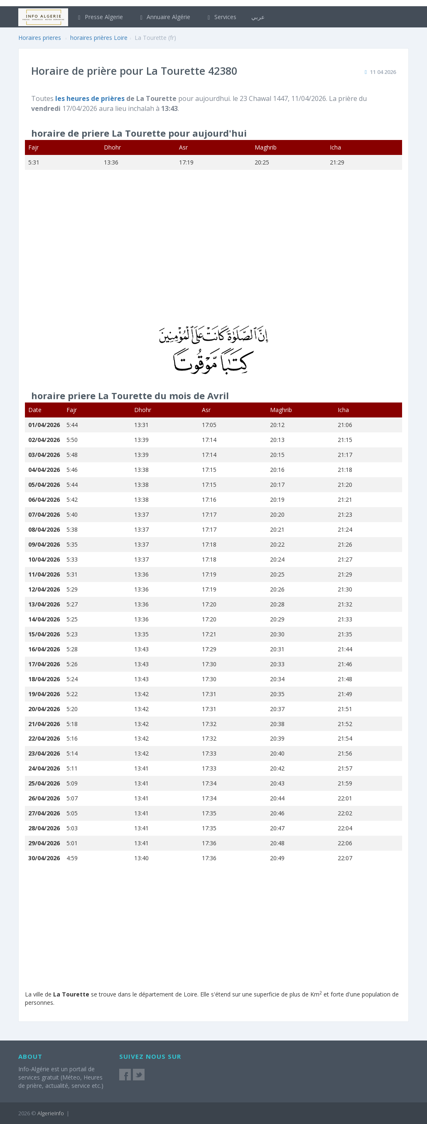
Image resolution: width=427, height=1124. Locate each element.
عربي (258, 17)
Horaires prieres (39, 38)
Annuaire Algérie (164, 17)
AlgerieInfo (50, 1113)
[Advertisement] (213, 253)
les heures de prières (90, 98)
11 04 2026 (383, 72)
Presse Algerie (99, 17)
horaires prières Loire (99, 38)
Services (220, 17)
